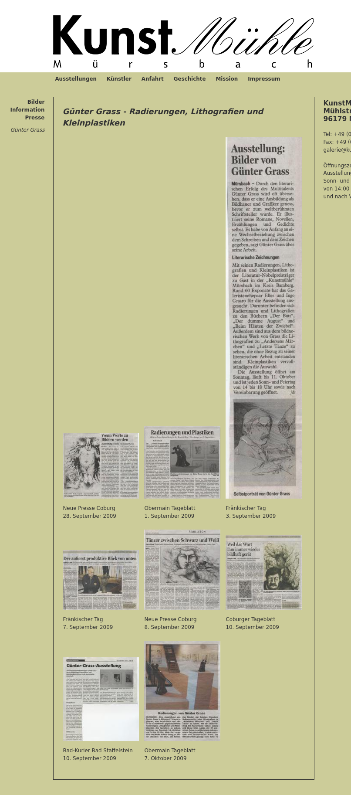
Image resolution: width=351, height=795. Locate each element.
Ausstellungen (76, 79)
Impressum (264, 79)
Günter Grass (27, 130)
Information (27, 110)
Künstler (119, 79)
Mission (227, 79)
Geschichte (190, 79)
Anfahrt (153, 79)
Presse (35, 118)
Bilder (36, 102)
